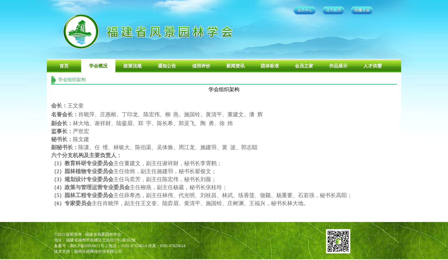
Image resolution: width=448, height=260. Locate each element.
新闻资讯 (235, 65)
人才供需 (372, 65)
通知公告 (167, 65)
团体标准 (270, 65)
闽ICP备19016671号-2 (88, 246)
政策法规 (132, 65)
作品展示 (338, 65)
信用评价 (201, 65)
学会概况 (98, 65)
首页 (64, 65)
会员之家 (304, 65)
